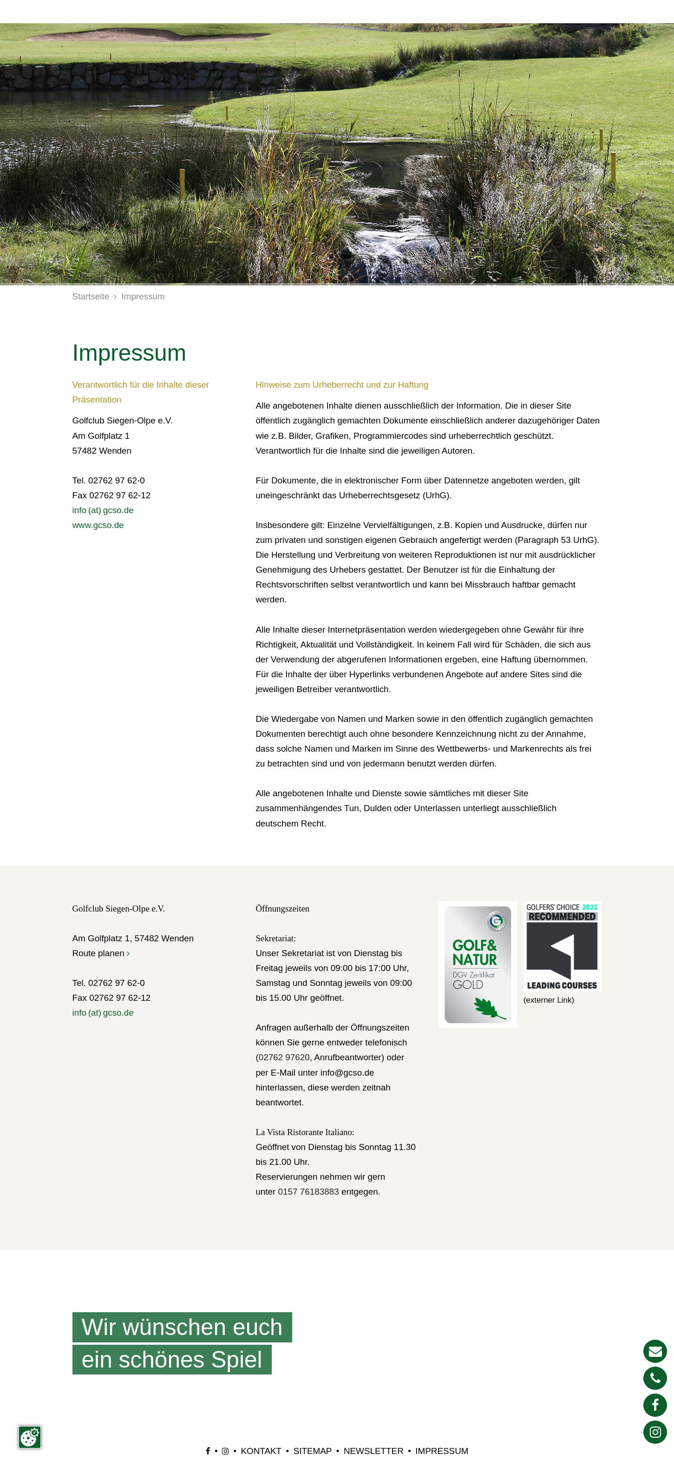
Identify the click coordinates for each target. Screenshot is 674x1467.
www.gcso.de (98, 525)
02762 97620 (284, 1057)
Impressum (143, 296)
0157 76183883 (308, 1191)
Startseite (91, 296)
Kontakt (261, 1451)
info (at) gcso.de (103, 510)
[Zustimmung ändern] (30, 1437)
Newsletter (374, 1451)
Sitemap (313, 1451)
